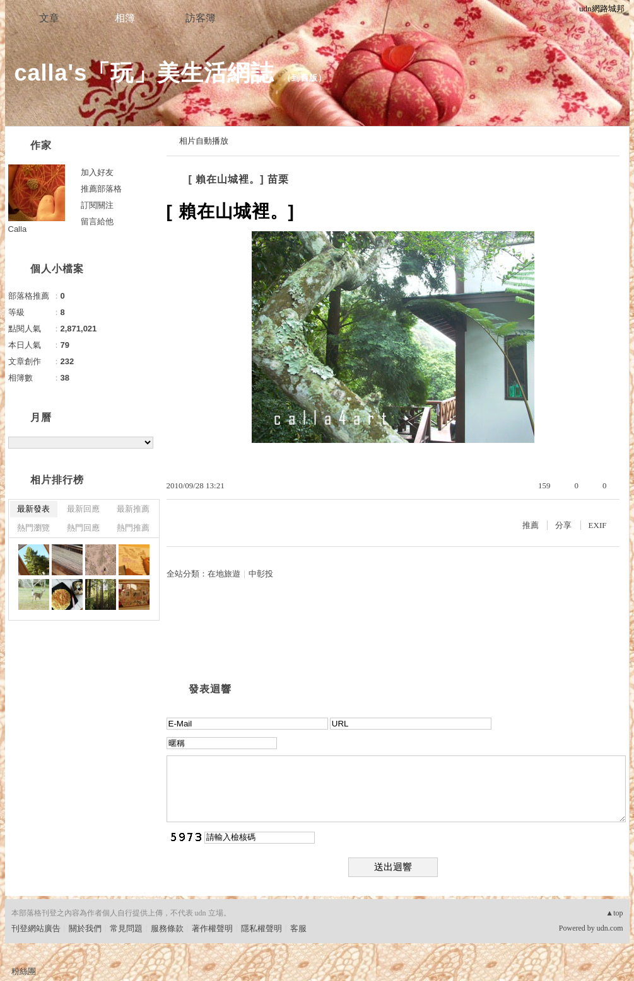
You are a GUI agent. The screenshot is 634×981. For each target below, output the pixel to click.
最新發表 (33, 508)
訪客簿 (200, 18)
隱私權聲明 (261, 928)
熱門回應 (83, 527)
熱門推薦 (133, 527)
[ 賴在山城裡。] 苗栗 (239, 179)
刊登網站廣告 (36, 928)
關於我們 (85, 928)
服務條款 (167, 928)
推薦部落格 (101, 188)
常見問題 (126, 928)
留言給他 (97, 221)
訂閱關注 (97, 205)
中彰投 (261, 573)
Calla (17, 229)
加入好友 (97, 172)
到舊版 (304, 78)
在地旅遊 (224, 573)
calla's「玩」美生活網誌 (144, 73)
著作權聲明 (212, 928)
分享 (563, 525)
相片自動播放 (203, 141)
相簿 (125, 18)
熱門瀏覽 (33, 527)
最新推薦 (133, 508)
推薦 (530, 525)
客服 (298, 928)
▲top (614, 913)
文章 (49, 18)
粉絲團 (23, 971)
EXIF (598, 525)
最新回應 (83, 508)
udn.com (610, 928)
